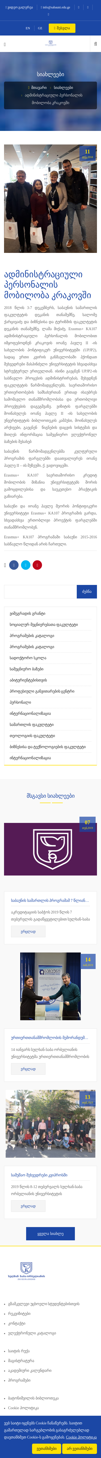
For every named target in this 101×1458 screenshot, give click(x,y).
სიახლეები (63, 88)
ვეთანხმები (47, 1449)
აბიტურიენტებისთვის (28, 680)
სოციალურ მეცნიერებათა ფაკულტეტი (44, 625)
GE (40, 28)
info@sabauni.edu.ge (55, 7)
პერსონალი (20, 702)
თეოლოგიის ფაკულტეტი (32, 736)
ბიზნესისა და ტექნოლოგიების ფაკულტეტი (48, 747)
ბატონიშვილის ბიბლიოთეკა (33, 1398)
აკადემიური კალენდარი (29, 1371)
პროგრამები (19, 1380)
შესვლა (62, 28)
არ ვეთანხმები (80, 1449)
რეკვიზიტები (19, 1314)
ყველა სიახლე (50, 1234)
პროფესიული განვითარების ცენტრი (42, 691)
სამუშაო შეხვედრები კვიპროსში (39, 1175)
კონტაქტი (16, 1323)
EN (28, 28)
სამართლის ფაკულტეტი (32, 725)
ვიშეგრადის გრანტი (27, 613)
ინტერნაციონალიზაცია (30, 714)
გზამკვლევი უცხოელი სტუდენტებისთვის (43, 1304)
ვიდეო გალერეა (19, 7)
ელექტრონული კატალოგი (32, 1333)
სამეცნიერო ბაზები (26, 669)
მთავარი (37, 88)
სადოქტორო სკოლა (28, 658)
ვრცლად (28, 931)
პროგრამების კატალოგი (32, 636)
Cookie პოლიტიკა (23, 1408)
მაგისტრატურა (21, 1361)
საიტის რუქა (19, 1351)
